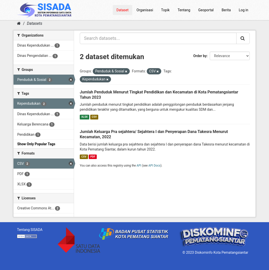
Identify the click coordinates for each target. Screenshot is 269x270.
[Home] (19, 23)
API (138, 165)
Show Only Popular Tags (36, 144)
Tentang (184, 10)
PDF (92, 156)
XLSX (84, 116)
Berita (226, 10)
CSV (94, 116)
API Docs (154, 165)
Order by (200, 56)
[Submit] (243, 38)
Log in (243, 10)
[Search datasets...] (158, 38)
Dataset (122, 10)
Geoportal (206, 10)
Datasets (34, 23)
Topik (165, 10)
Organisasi (144, 10)
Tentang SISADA (29, 230)
